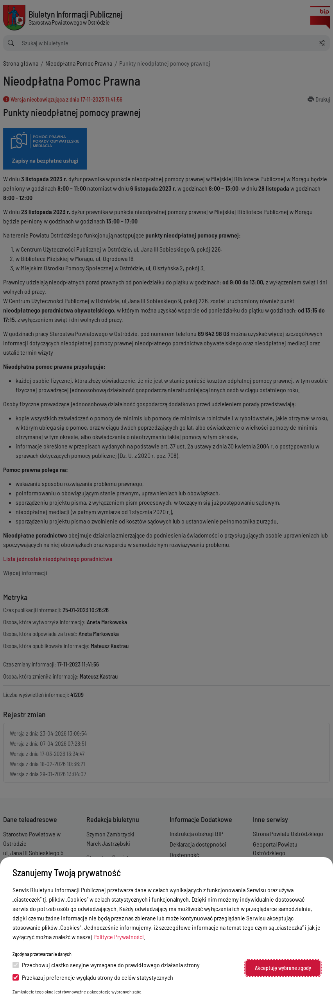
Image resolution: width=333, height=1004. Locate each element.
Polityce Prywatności (118, 936)
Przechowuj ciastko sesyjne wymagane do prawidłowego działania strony (106, 964)
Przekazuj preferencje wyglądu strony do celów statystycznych (93, 977)
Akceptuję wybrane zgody (283, 968)
